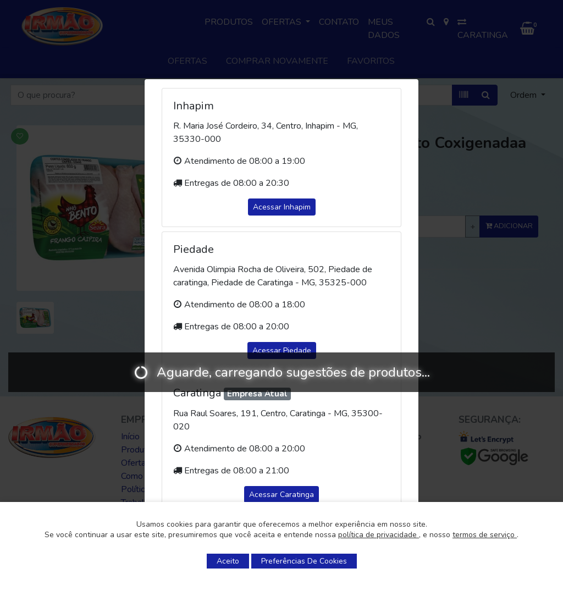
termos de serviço (484, 534)
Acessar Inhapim (282, 207)
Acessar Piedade (281, 350)
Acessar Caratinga (281, 494)
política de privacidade (378, 534)
